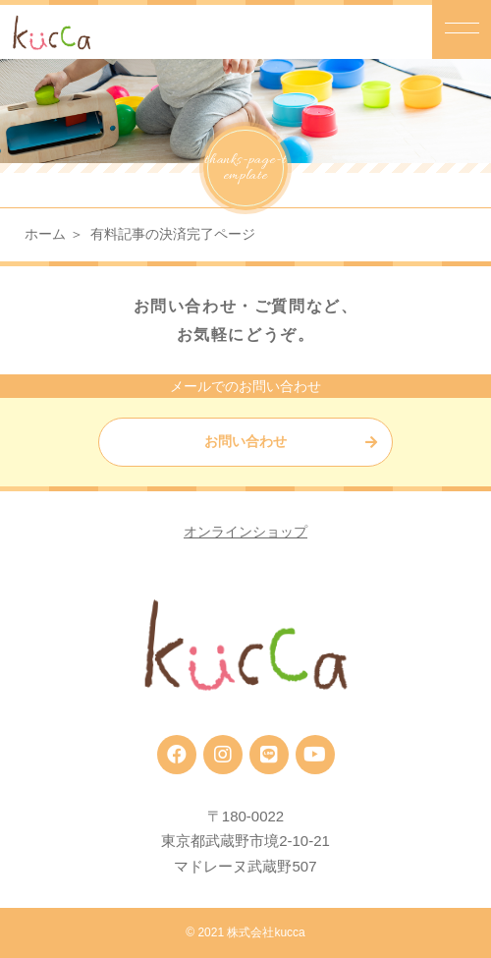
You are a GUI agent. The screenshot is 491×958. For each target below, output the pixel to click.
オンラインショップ (245, 531)
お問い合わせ (245, 441)
